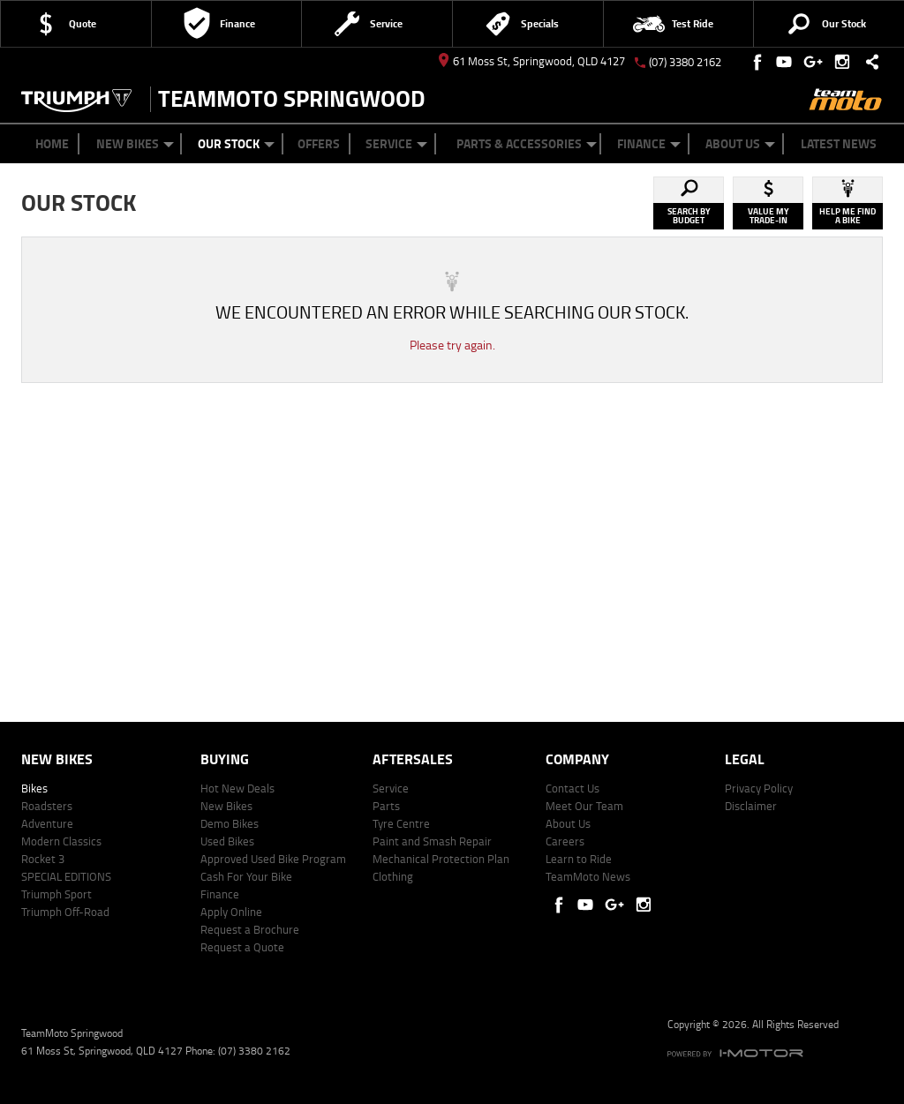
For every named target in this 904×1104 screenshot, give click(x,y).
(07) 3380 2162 (685, 62)
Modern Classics (61, 841)
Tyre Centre (401, 823)
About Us (740, 143)
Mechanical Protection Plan (441, 858)
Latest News (839, 143)
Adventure (47, 823)
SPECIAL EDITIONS (66, 876)
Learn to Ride (579, 858)
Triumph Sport (56, 894)
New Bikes (135, 143)
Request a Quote (242, 947)
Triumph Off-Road (65, 911)
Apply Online (231, 911)
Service (396, 143)
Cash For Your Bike (246, 876)
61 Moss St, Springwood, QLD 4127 (532, 61)
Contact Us (572, 788)
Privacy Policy (759, 788)
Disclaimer (751, 806)
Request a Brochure (249, 929)
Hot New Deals (237, 788)
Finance (649, 143)
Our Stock (236, 143)
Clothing (393, 876)
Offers (319, 143)
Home (52, 143)
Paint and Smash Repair (432, 841)
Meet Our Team (584, 806)
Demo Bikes (229, 823)
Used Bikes (227, 841)
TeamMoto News (588, 876)
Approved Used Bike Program (273, 858)
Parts (386, 806)
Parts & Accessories (526, 143)
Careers (565, 841)
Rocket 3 (42, 858)
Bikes (34, 788)
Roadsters (46, 806)
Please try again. (452, 344)
